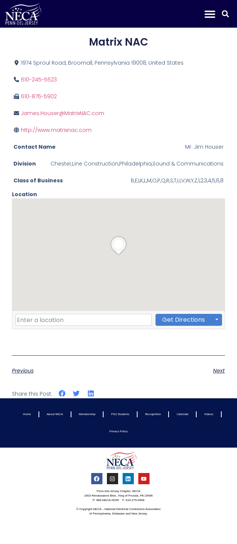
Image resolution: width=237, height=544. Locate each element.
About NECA (55, 414)
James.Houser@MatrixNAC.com (62, 113)
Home (27, 414)
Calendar (182, 414)
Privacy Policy (118, 431)
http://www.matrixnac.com (56, 130)
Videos (208, 414)
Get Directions (183, 319)
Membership (87, 414)
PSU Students (120, 414)
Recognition (153, 414)
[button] (210, 14)
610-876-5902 (39, 96)
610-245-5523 (39, 79)
